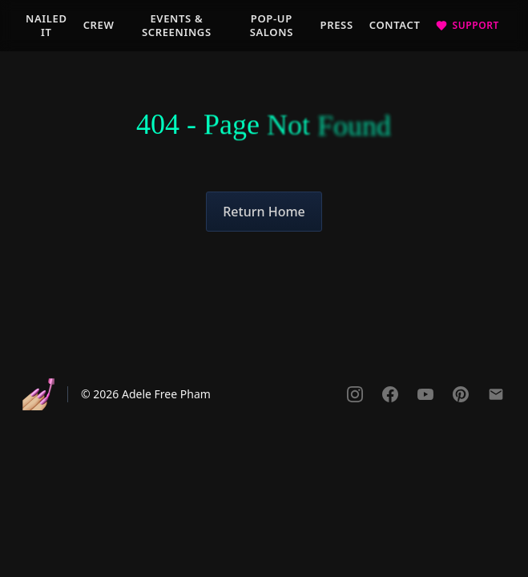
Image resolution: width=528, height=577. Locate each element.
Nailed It (46, 25)
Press (336, 25)
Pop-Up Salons (271, 25)
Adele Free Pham (166, 393)
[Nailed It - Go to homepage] (38, 394)
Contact (395, 25)
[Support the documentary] (467, 25)
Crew (99, 25)
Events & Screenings (177, 25)
